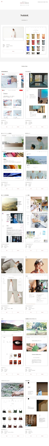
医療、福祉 (30, 246)
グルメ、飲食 (5, 370)
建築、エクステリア (6, 246)
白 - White (5, 247)
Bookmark (13, 51)
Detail (6, 250)
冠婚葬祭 (12, 308)
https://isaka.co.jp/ (3, 120)
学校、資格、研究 (33, 370)
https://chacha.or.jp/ (27, 367)
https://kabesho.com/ (27, 429)
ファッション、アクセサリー (9, 45)
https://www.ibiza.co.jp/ (4, 429)
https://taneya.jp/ (3, 367)
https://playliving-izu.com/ (28, 120)
